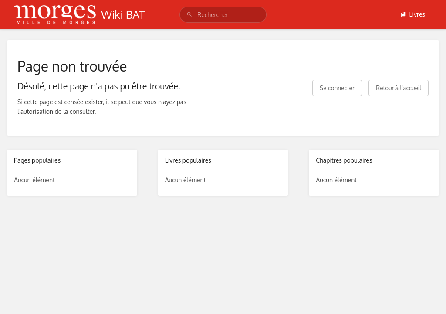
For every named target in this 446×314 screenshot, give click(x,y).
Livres (412, 14)
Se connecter (337, 88)
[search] (223, 15)
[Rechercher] (189, 14)
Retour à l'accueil (398, 88)
